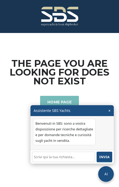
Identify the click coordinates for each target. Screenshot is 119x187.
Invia (104, 157)
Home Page (59, 102)
